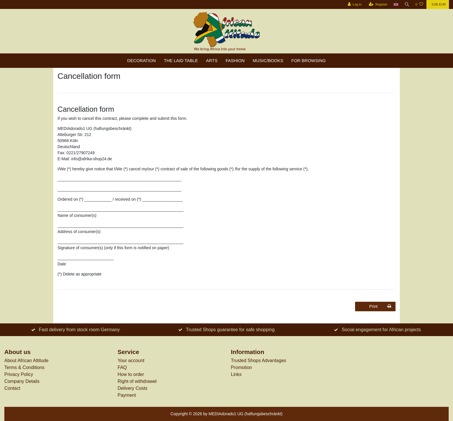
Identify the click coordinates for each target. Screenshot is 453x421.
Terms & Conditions (24, 367)
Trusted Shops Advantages (258, 360)
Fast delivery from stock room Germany (79, 329)
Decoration (141, 60)
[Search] (406, 4)
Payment (127, 395)
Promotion (241, 367)
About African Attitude (26, 360)
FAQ (122, 367)
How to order (131, 374)
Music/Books (268, 60)
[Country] (395, 4)
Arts (212, 60)
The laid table (181, 60)
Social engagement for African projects (381, 329)
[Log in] (354, 4)
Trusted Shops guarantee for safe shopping (230, 329)
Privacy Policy (18, 374)
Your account (131, 360)
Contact (12, 388)
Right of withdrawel (137, 381)
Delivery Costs (132, 388)
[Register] (377, 4)
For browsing (309, 60)
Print (380, 306)
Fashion (235, 60)
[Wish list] (419, 4)
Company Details (22, 381)
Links (236, 374)
